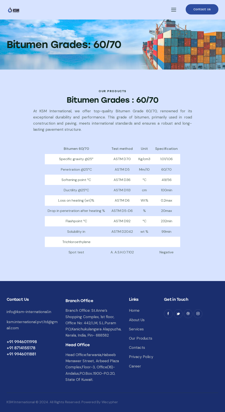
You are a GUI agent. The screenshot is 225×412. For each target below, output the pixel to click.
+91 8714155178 (21, 348)
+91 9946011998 (22, 341)
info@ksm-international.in (29, 311)
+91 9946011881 (21, 354)
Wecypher (110, 402)
